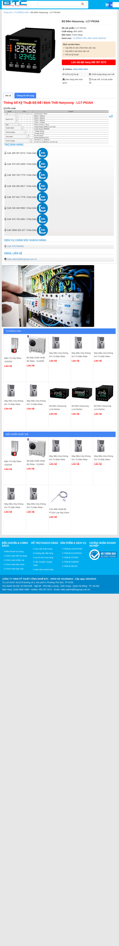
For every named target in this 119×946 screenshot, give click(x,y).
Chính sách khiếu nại (14, 560)
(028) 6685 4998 (80, 69)
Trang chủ (7, 12)
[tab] (8, 95)
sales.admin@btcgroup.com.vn (22, 259)
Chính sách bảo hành (14, 564)
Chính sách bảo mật (13, 569)
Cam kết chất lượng (42, 549)
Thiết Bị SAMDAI (71, 562)
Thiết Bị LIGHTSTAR (72, 549)
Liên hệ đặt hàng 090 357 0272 (88, 62)
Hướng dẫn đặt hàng (43, 553)
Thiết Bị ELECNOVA (72, 553)
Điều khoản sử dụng (14, 551)
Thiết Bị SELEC (70, 566)
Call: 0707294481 (15, 246)
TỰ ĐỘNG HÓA (22, 12)
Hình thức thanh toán (43, 569)
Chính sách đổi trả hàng (15, 556)
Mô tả (8, 95)
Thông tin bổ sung (25, 95)
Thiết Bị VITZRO (71, 557)
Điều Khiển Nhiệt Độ (97, 38)
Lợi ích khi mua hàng (43, 557)
